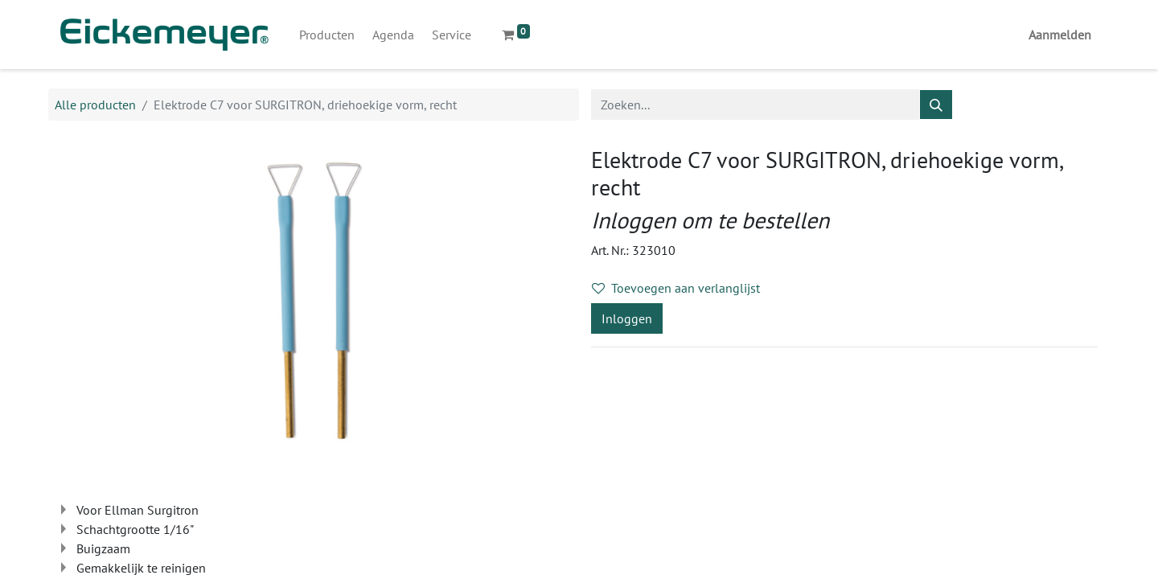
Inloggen (627, 318)
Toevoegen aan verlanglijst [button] (676, 288)
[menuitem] (327, 34)
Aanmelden (1060, 35)
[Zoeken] (936, 104)
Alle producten (95, 104)
